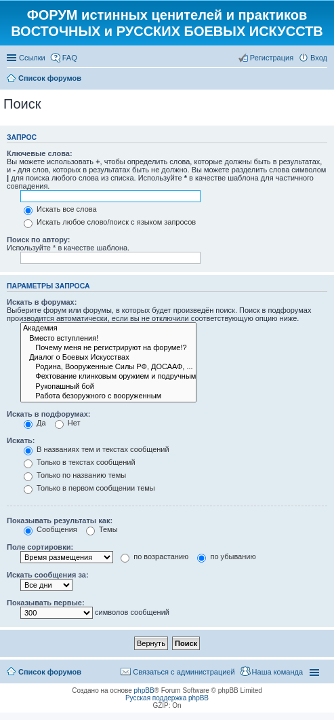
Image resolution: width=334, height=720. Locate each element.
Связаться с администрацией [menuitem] (183, 672)
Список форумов (49, 672)
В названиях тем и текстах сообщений (96, 449)
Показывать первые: (46, 603)
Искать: (21, 440)
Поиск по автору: (38, 239)
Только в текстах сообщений (79, 462)
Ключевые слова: (39, 153)
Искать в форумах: (42, 302)
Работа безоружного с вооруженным (108, 396)
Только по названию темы (75, 475)
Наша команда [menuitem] (277, 672)
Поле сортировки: (40, 547)
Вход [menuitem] (318, 58)
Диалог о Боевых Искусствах (108, 357)
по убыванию (226, 556)
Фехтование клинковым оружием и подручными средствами (108, 376)
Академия (108, 328)
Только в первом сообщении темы (89, 488)
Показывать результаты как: (59, 520)
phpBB (144, 690)
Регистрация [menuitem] (271, 58)
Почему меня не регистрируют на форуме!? (108, 348)
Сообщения (50, 529)
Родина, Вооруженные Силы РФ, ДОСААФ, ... (108, 367)
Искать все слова (60, 209)
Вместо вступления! (108, 338)
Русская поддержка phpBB (167, 698)
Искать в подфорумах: (49, 414)
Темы (102, 529)
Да (35, 423)
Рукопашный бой (108, 387)
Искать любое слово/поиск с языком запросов (110, 222)
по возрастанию (154, 556)
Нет (68, 423)
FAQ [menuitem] (69, 58)
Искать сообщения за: (48, 575)
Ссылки (32, 58)
